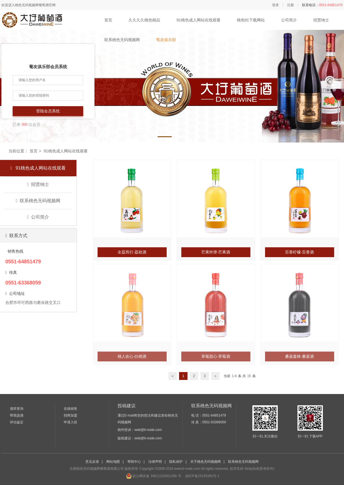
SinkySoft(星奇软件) (259, 469)
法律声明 (155, 462)
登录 (275, 5)
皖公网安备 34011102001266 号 (153, 476)
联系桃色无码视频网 (122, 39)
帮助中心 (134, 462)
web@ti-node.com (148, 430)
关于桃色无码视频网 (205, 462)
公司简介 (289, 20)
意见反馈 (92, 462)
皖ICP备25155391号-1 (202, 476)
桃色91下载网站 (251, 20)
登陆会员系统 (48, 111)
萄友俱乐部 (166, 39)
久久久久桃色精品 (144, 20)
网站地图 (113, 462)
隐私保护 (176, 462)
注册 (290, 5)
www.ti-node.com (187, 469)
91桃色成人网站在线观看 (198, 20)
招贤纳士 (321, 20)
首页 (108, 20)
